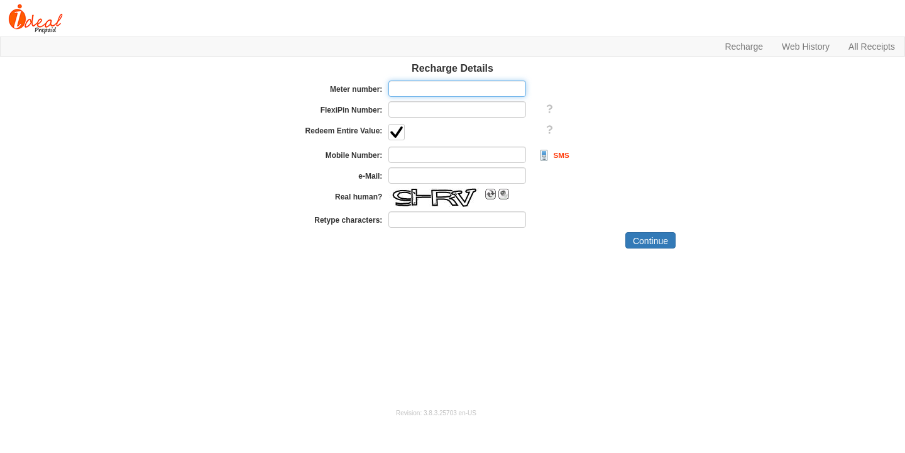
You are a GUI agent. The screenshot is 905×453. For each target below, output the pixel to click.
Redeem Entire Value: (344, 130)
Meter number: (356, 89)
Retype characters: (348, 220)
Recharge (744, 47)
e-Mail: (370, 176)
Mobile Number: (354, 155)
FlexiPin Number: (352, 110)
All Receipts (871, 47)
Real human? (358, 197)
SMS (561, 155)
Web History (806, 47)
